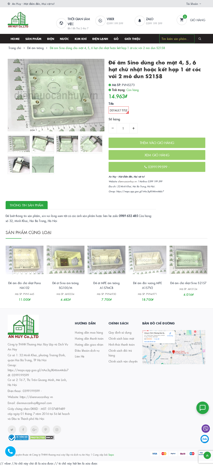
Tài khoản (192, 3)
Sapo (111, 454)
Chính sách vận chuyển (123, 361)
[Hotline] (12, 453)
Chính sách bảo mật (121, 338)
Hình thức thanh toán (122, 344)
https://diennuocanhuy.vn (36, 397)
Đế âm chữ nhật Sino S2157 (188, 283)
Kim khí (81, 39)
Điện (50, 39)
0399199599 (31, 391)
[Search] (199, 38)
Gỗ (116, 39)
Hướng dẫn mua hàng (89, 332)
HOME (15, 39)
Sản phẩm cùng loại (29, 232)
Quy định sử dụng (120, 332)
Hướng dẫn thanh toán (89, 338)
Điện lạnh (100, 39)
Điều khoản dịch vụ (87, 350)
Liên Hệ (79, 356)
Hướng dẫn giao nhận (89, 344)
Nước (64, 39)
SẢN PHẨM (33, 39)
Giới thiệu (132, 39)
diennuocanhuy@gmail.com (34, 403)
